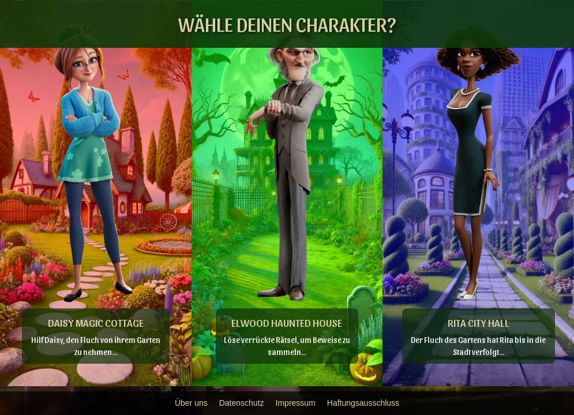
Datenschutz (241, 403)
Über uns (191, 403)
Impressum (296, 403)
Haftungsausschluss (363, 403)
